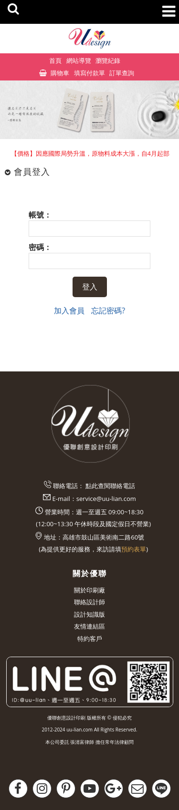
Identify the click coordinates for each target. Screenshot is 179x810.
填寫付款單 (89, 73)
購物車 (60, 73)
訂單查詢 (121, 73)
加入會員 (69, 310)
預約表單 (133, 549)
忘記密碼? (108, 310)
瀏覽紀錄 (107, 60)
